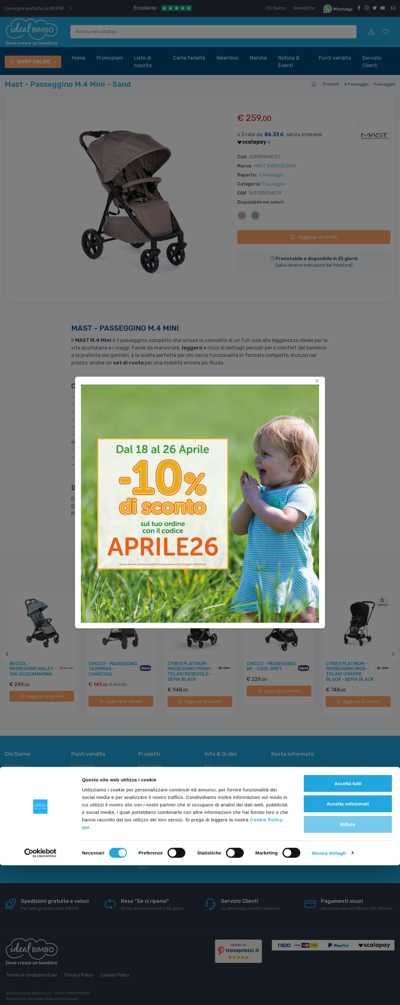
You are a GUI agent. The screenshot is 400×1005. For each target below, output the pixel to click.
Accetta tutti (348, 923)
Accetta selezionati (348, 943)
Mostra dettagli (329, 992)
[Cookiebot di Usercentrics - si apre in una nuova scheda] (40, 993)
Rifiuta (348, 964)
